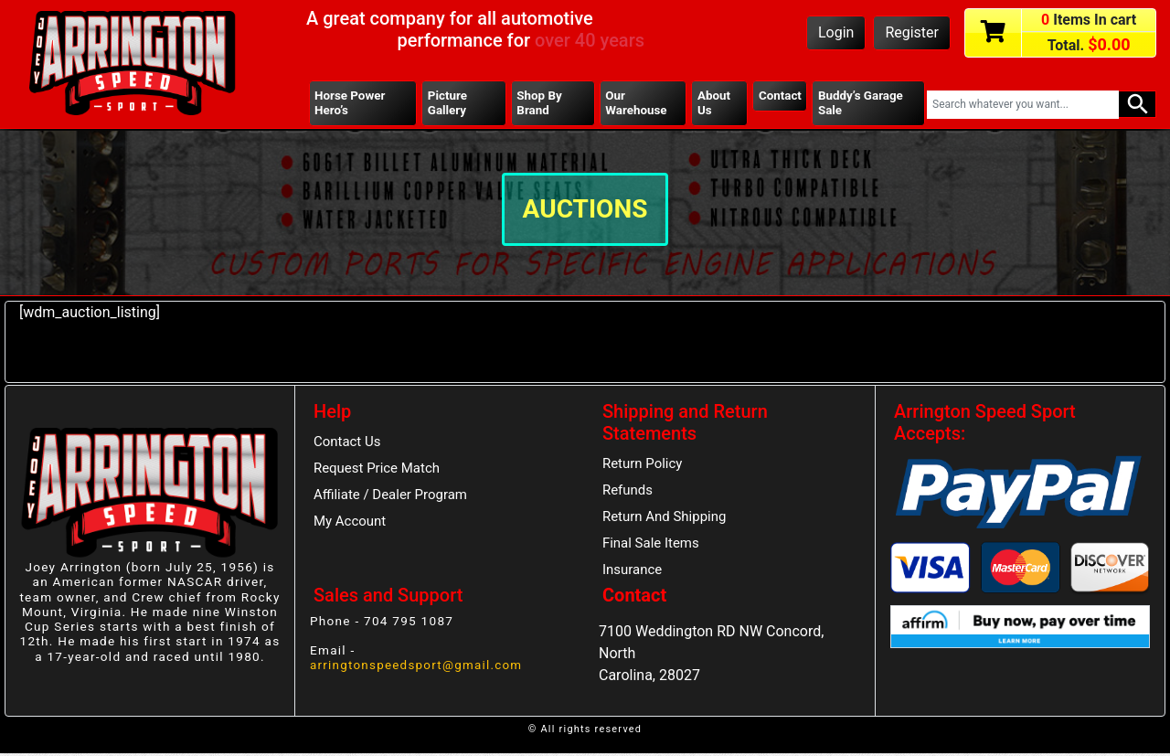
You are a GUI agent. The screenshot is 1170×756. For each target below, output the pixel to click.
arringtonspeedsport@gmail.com (418, 667)
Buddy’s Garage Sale (861, 103)
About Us (713, 103)
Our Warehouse (636, 103)
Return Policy (643, 465)
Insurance (632, 573)
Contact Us (348, 443)
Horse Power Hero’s (350, 103)
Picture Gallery (448, 103)
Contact (780, 96)
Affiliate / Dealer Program (391, 497)
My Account (350, 524)
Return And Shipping (665, 519)
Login (836, 32)
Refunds (628, 492)
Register (912, 32)
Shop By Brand (539, 103)
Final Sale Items (651, 546)
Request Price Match (377, 471)
